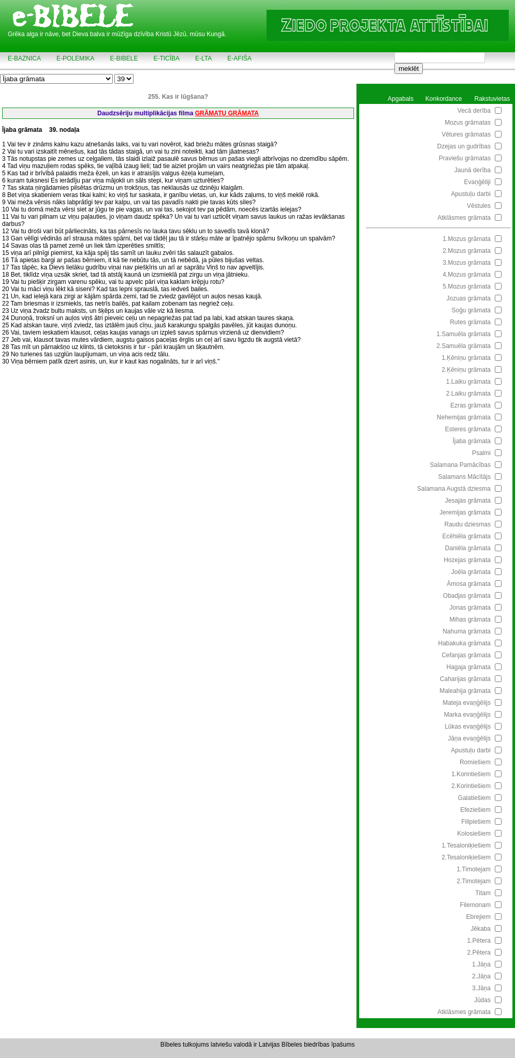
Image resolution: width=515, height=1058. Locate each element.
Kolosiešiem (474, 833)
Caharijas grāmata (465, 679)
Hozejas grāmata (467, 560)
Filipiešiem (476, 821)
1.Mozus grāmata (467, 239)
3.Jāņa (481, 988)
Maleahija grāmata (465, 690)
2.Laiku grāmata (468, 393)
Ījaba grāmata (472, 441)
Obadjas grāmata (467, 595)
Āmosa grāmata (469, 583)
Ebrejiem (478, 916)
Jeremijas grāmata (465, 512)
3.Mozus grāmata (467, 262)
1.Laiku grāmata (468, 381)
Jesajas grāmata (468, 500)
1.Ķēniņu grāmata (466, 357)
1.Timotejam (474, 869)
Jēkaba (480, 928)
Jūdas (482, 1000)
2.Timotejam (474, 881)
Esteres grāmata (468, 429)
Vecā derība (474, 110)
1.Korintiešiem (471, 774)
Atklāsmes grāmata (464, 217)
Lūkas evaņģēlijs (468, 726)
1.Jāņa (481, 964)
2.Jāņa (481, 976)
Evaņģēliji (477, 182)
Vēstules (479, 205)
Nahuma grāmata (467, 631)
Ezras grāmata (470, 405)
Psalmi (481, 453)
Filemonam (475, 905)
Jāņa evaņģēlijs (469, 738)
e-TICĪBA (166, 58)
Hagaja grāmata (469, 667)
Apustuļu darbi (471, 194)
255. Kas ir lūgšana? (178, 96)
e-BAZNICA (24, 58)
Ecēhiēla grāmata (467, 536)
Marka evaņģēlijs (467, 714)
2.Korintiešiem (471, 786)
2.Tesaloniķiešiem (466, 857)
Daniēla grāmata (468, 548)
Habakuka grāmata (464, 643)
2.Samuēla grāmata (463, 346)
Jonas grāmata (470, 607)
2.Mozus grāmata (467, 250)
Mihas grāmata (470, 619)
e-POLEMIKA (75, 58)
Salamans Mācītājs (464, 476)
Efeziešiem (475, 809)
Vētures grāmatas (466, 134)
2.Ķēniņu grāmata (466, 369)
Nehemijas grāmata (464, 417)
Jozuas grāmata (469, 298)
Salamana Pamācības (460, 464)
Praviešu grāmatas (465, 158)
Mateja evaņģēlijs (467, 702)
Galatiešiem (474, 798)
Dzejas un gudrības (464, 146)
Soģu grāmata (471, 310)
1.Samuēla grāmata (463, 334)
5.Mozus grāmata (467, 286)
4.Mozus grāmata (467, 274)
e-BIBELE (124, 58)
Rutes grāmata (470, 322)
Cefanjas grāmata (466, 655)
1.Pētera (479, 940)
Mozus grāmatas (468, 122)
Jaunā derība (472, 170)
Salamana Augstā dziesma (454, 488)
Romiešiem (475, 762)
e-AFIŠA (239, 58)
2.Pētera (479, 952)
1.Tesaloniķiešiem (466, 845)
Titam (483, 893)
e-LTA (203, 58)
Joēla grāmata (471, 572)
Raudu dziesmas (468, 524)
